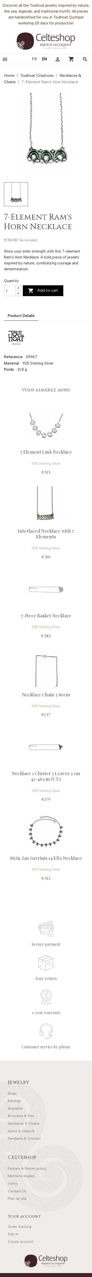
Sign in (13, 1234)
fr (35, 59)
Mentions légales (21, 1176)
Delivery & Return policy (27, 1168)
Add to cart (43, 291)
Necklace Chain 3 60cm (46, 695)
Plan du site (17, 1199)
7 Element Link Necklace (46, 452)
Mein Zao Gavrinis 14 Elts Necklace (46, 858)
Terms (13, 1183)
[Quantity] (10, 290)
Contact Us (17, 1191)
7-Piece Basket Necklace (46, 616)
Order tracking (19, 1227)
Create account (20, 1242)
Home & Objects (21, 1131)
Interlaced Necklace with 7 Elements (46, 534)
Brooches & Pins (21, 1116)
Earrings (14, 1101)
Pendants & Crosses (24, 1138)
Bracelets (15, 1108)
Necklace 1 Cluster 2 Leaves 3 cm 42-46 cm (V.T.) (46, 776)
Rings (12, 1093)
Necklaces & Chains (23, 1123)
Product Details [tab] (21, 316)
